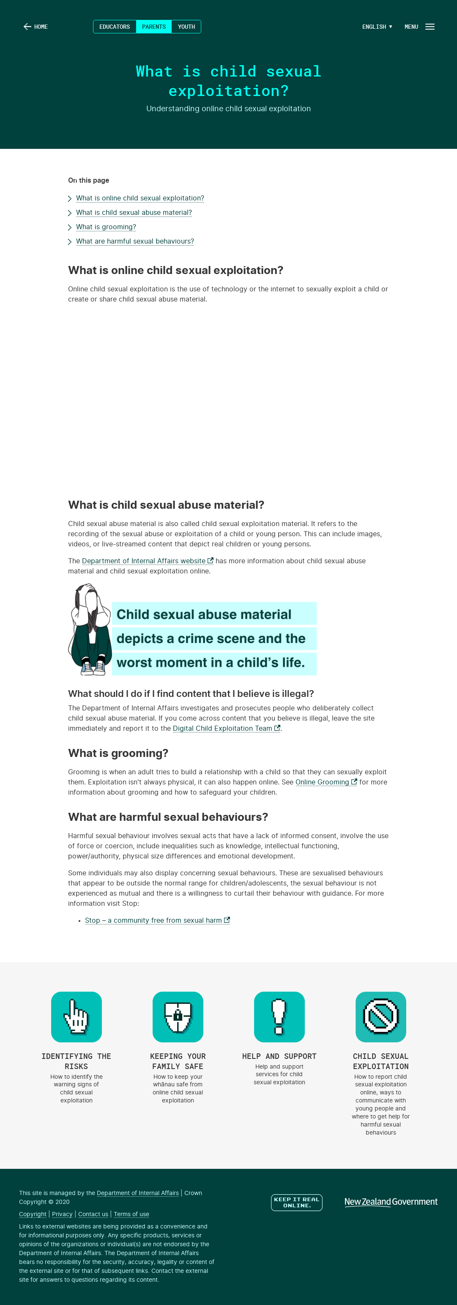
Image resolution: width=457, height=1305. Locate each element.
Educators (114, 26)
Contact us (93, 1214)
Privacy (62, 1214)
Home (41, 26)
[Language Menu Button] (374, 26)
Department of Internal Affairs (138, 1193)
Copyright (33, 1214)
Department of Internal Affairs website (147, 561)
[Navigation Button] (419, 26)
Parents (154, 26)
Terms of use (131, 1214)
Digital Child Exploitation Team (226, 728)
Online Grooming (326, 782)
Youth (186, 26)
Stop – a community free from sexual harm (157, 920)
